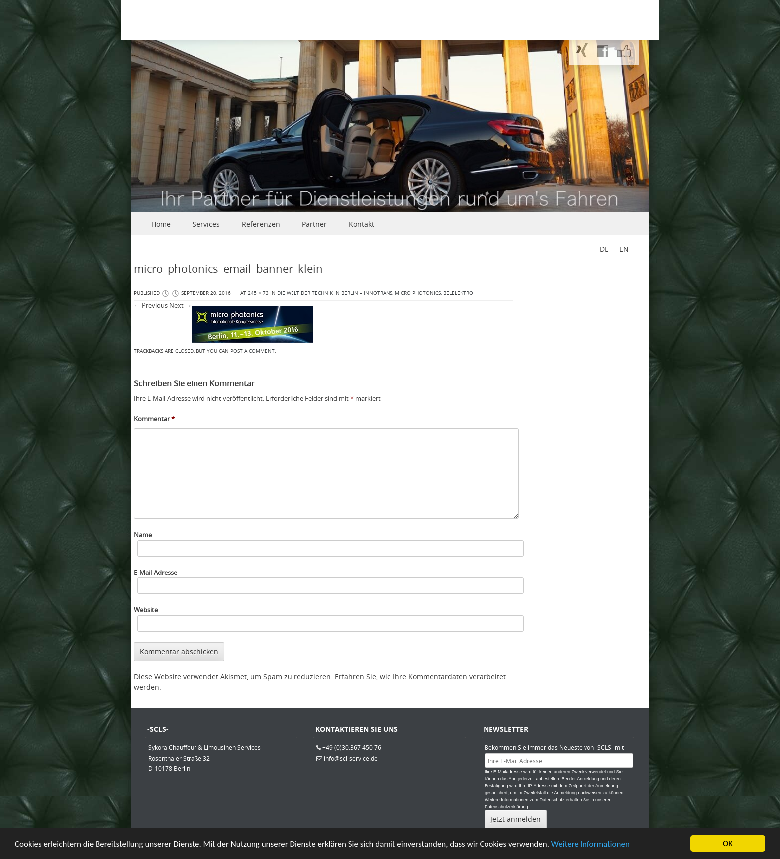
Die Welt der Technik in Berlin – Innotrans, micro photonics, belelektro (375, 293)
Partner (314, 224)
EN (624, 249)
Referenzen (261, 224)
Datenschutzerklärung (506, 806)
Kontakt (361, 224)
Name (143, 534)
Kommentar (154, 418)
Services (206, 224)
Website (146, 609)
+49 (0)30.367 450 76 (351, 747)
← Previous (151, 305)
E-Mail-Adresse (155, 572)
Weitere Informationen (590, 844)
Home (161, 224)
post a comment (252, 351)
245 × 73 (258, 293)
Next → (180, 305)
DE (604, 249)
